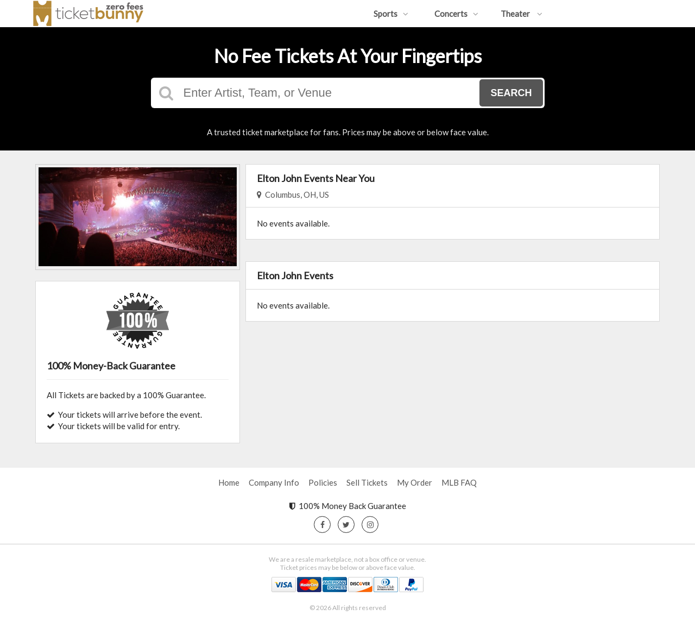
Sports (391, 13)
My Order (414, 482)
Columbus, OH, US (293, 194)
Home (228, 482)
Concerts (456, 13)
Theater (521, 13)
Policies (322, 482)
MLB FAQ (459, 482)
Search (511, 92)
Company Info (274, 482)
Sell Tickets (367, 482)
